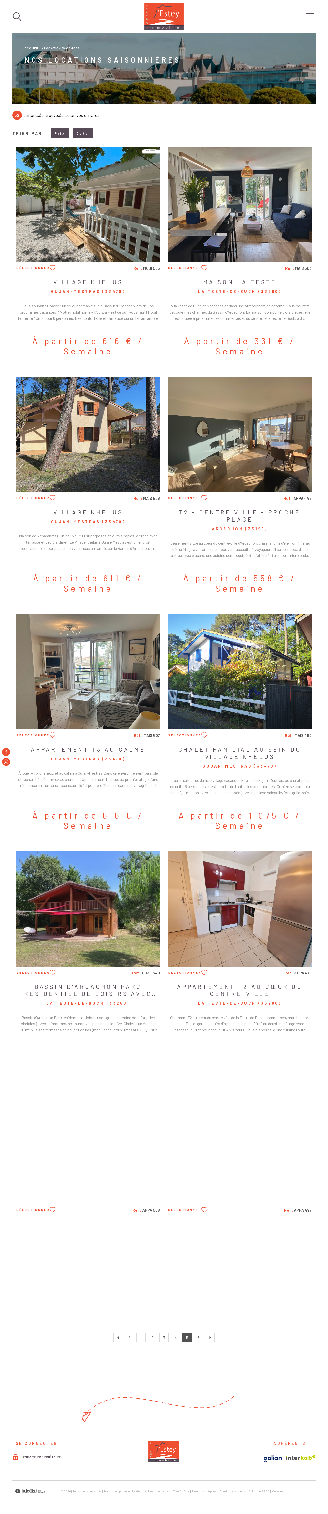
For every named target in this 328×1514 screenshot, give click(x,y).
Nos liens (238, 1491)
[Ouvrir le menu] (311, 16)
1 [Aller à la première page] (129, 1337)
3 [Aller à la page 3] (164, 1337)
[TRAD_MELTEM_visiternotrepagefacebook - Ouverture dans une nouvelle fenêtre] (6, 752)
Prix (60, 133)
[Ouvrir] (17, 16)
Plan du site (181, 1491)
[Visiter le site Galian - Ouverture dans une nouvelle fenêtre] (273, 1458)
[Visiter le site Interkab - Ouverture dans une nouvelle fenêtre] (301, 1457)
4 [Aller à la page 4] (176, 1337)
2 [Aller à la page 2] (152, 1337)
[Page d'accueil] (164, 16)
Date (82, 133)
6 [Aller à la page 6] (199, 1337)
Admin (224, 1491)
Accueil (32, 48)
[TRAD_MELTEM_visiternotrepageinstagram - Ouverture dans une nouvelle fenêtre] (6, 762)
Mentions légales (204, 1491)
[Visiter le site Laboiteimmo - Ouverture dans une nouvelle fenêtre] (30, 1491)
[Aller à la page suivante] (210, 1337)
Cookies (278, 1491)
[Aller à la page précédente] (117, 1337)
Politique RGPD (259, 1491)
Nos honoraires (159, 1491)
